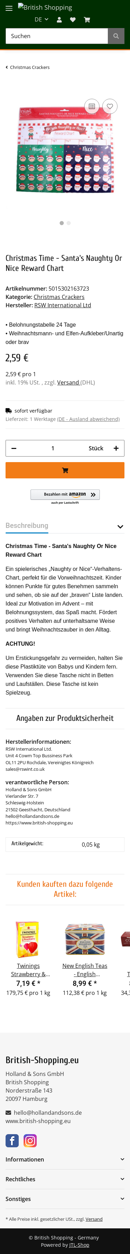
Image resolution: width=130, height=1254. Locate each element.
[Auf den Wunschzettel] (110, 106)
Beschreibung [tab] (27, 525)
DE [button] (38, 19)
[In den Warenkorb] (11, 86)
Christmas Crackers (59, 297)
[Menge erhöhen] (116, 448)
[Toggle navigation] (9, 4)
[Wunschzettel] (73, 19)
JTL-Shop (79, 1245)
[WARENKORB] (87, 19)
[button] (59, 19)
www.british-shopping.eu (38, 1121)
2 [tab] (69, 223)
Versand (68, 382)
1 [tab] (62, 223)
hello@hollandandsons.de (48, 1112)
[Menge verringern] (14, 448)
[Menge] (52, 448)
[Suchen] (57, 36)
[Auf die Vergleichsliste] (91, 106)
